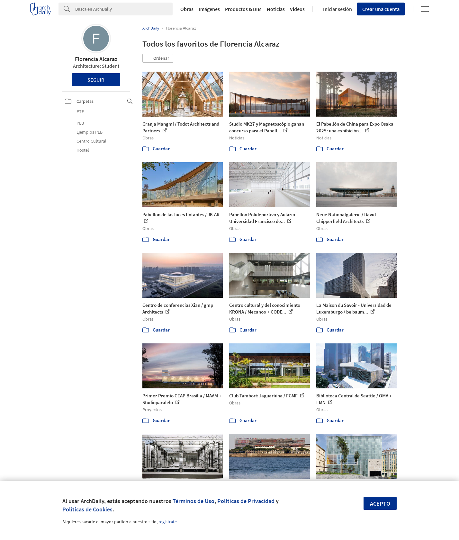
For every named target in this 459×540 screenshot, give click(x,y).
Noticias (276, 9)
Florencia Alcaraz (96, 59)
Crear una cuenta (381, 9)
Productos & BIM (243, 9)
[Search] (124, 9)
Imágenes (209, 9)
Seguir (95, 79)
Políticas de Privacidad (245, 501)
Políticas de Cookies (87, 509)
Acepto (380, 503)
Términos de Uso (193, 501)
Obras (187, 9)
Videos (297, 9)
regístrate (167, 522)
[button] (157, 58)
